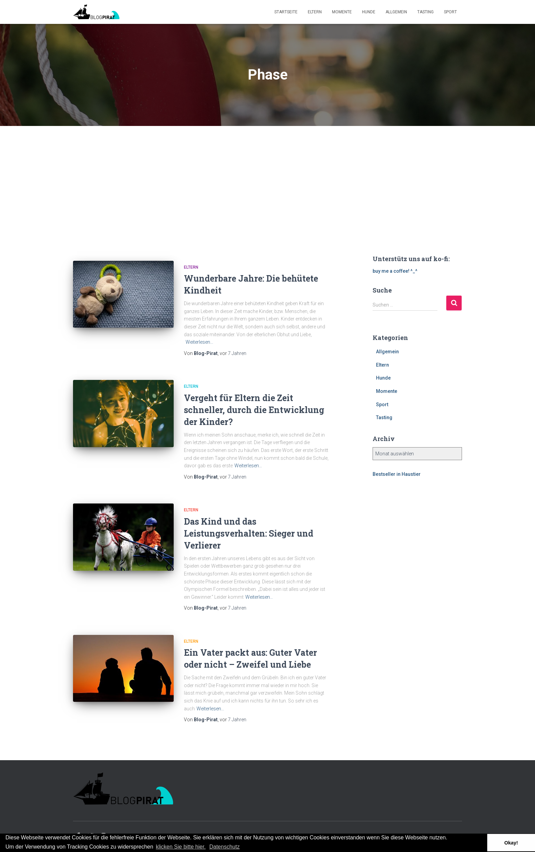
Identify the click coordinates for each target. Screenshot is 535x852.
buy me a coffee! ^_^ (395, 271)
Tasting (425, 12)
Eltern (315, 12)
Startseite (286, 12)
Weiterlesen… (199, 342)
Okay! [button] (511, 843)
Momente (342, 12)
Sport (450, 12)
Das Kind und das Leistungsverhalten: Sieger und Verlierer (248, 533)
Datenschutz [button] (224, 847)
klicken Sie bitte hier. (181, 847)
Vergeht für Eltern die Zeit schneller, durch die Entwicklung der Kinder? (254, 409)
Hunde (368, 12)
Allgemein (396, 12)
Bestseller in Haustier (397, 474)
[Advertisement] (267, 177)
